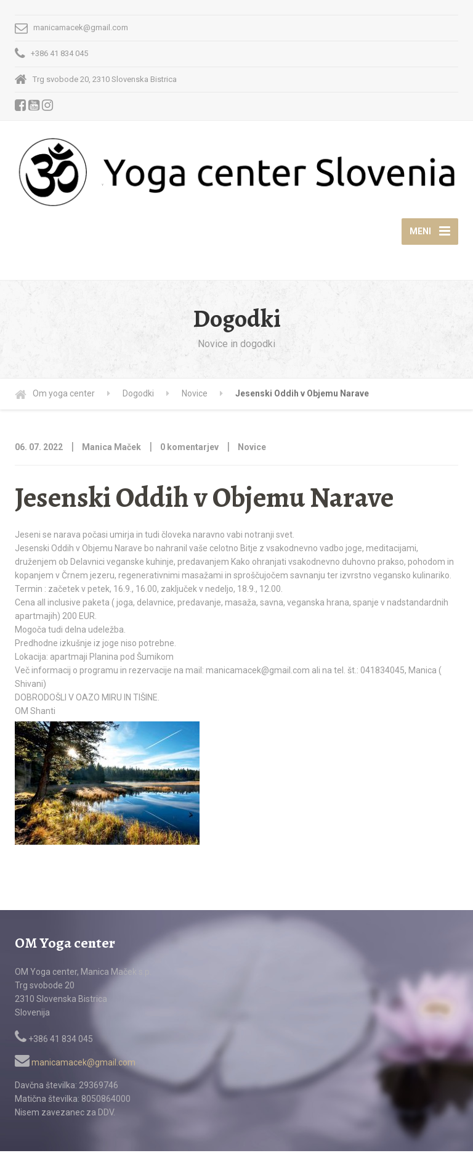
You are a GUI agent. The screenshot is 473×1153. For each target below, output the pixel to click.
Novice (252, 449)
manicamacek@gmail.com (75, 1065)
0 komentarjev (189, 449)
